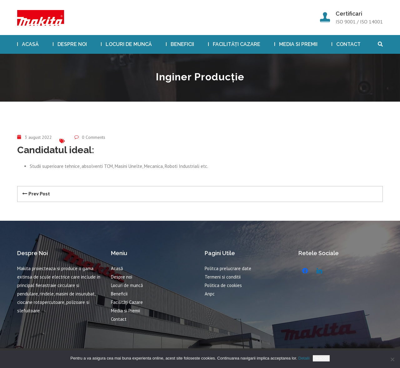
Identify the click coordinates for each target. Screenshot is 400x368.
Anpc (210, 294)
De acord (321, 358)
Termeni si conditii (223, 277)
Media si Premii (298, 44)
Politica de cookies (223, 285)
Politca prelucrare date (228, 268)
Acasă (30, 44)
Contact (348, 44)
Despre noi (72, 44)
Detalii (304, 358)
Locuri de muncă (129, 44)
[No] (392, 359)
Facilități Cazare (236, 44)
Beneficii (182, 44)
